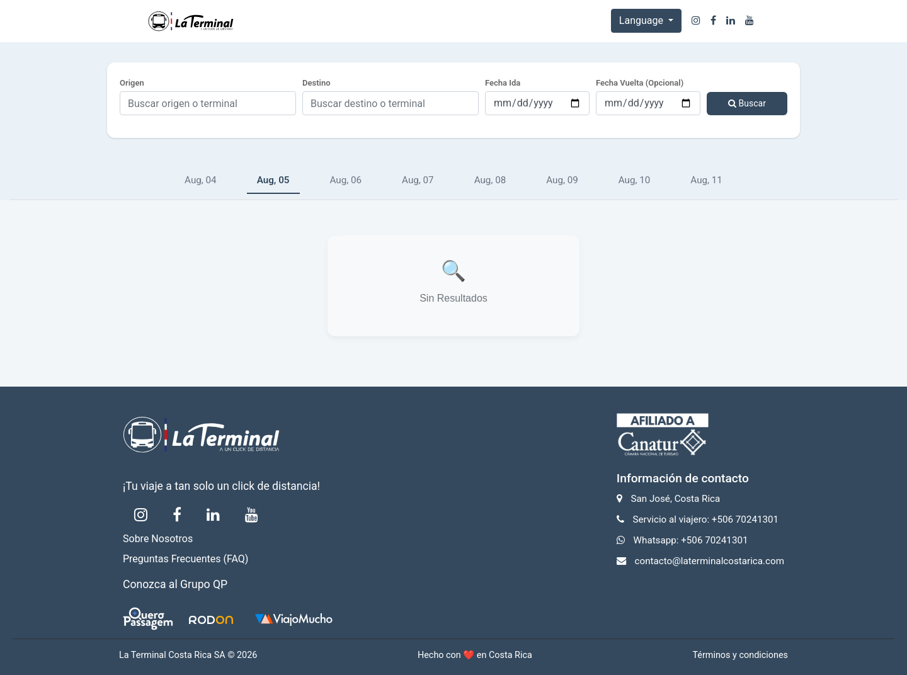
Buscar (747, 103)
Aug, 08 (490, 180)
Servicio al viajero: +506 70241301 (706, 519)
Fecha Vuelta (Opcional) (639, 83)
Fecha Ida (502, 83)
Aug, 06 (346, 180)
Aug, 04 (201, 180)
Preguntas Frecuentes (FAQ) (185, 559)
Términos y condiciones (740, 655)
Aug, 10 (635, 180)
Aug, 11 (706, 180)
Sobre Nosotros (158, 539)
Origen (132, 83)
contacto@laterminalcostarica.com (709, 561)
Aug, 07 (418, 180)
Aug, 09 (562, 180)
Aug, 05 (273, 180)
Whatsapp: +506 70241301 (691, 540)
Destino (316, 83)
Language (642, 20)
